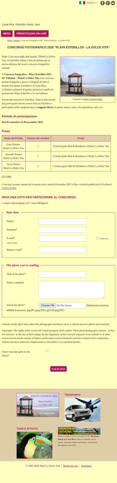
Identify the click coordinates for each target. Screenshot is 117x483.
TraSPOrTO (82, 407)
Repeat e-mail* (14, 249)
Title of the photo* (16, 274)
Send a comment (15, 282)
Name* (10, 221)
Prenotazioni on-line (31, 33)
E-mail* (11, 238)
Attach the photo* (16, 305)
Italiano (17, 40)
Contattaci (86, 466)
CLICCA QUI (9, 188)
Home (9, 40)
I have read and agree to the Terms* (16, 353)
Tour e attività (34, 443)
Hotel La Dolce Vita (24, 13)
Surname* (12, 229)
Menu (6, 33)
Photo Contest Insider (93, 99)
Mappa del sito (70, 466)
